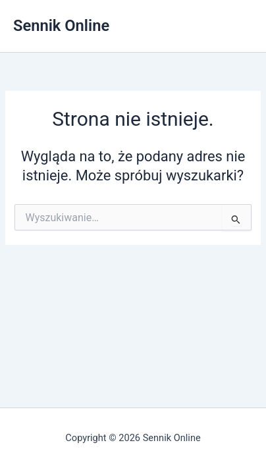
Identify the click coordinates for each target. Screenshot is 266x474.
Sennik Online (61, 25)
